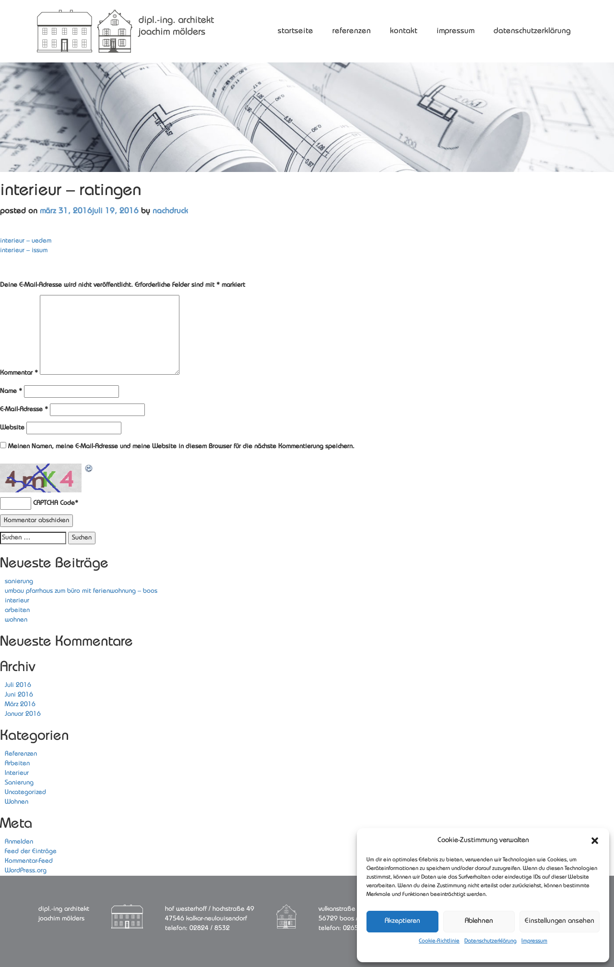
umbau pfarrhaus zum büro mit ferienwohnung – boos (81, 591)
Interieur (17, 773)
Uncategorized (25, 792)
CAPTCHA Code (54, 503)
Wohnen (16, 802)
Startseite (295, 31)
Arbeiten (17, 763)
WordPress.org (26, 871)
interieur (17, 601)
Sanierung (19, 783)
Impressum (534, 941)
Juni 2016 (19, 695)
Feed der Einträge (31, 851)
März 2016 (20, 704)
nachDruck (170, 211)
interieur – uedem (25, 241)
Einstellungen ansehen (559, 921)
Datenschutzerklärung (490, 941)
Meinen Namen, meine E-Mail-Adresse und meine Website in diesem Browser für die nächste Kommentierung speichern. (181, 446)
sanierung (19, 581)
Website (12, 428)
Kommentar (19, 373)
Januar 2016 (23, 714)
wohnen (16, 620)
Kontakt (403, 31)
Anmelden (19, 842)
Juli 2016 (18, 685)
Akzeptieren (402, 921)
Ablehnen (479, 921)
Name (11, 391)
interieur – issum (23, 250)
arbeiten (17, 610)
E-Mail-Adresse (24, 409)
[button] (595, 840)
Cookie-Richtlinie (439, 941)
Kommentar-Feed (29, 861)
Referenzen (351, 31)
